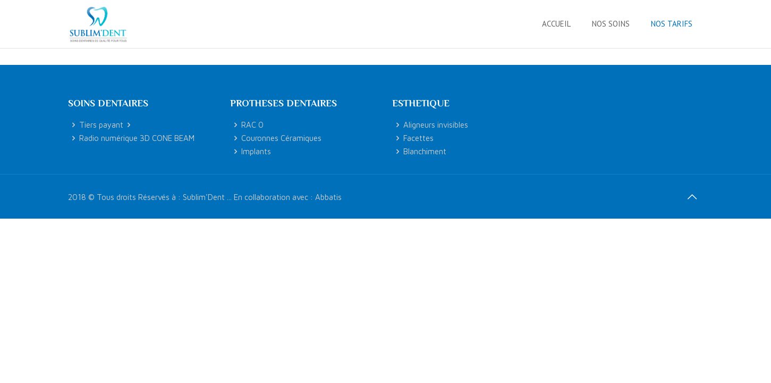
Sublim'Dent (204, 197)
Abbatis (328, 197)
